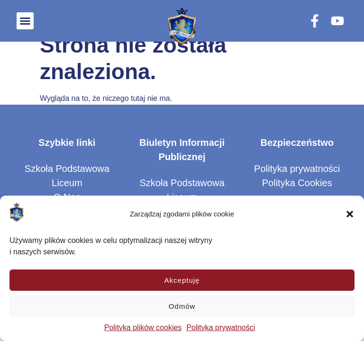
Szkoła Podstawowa (67, 168)
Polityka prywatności (220, 327)
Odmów (182, 306)
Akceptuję (182, 280)
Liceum (67, 183)
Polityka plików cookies (143, 327)
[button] (350, 214)
